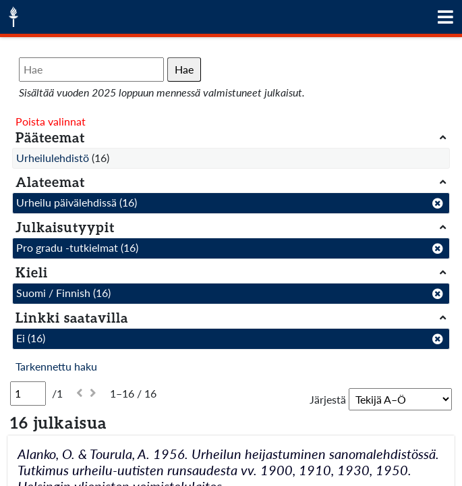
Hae (184, 69)
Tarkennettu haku (56, 366)
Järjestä (328, 399)
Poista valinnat (51, 121)
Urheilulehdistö (52, 157)
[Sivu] (28, 393)
